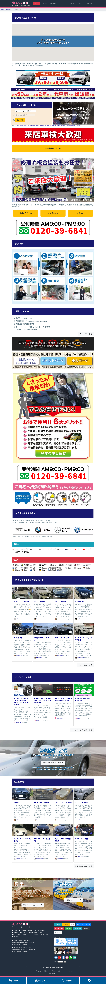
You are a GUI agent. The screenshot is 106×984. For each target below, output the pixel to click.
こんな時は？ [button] (72, 3)
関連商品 (15, 932)
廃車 (72, 924)
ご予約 (13, 981)
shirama (41, 619)
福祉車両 (68, 928)
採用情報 (15, 936)
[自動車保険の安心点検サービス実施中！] (84, 689)
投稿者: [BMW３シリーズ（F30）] (57, 655)
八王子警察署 (68, 125)
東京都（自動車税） (25, 125)
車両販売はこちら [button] (73, 900)
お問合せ (80, 213)
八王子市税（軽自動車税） (61, 125)
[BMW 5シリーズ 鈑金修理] (43, 830)
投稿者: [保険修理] (16, 820)
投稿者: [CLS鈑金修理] (16, 655)
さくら (20, 722)
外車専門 (36, 3)
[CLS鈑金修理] (22, 629)
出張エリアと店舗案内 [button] (85, 3)
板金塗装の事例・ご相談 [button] (53, 763)
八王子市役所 (54, 125)
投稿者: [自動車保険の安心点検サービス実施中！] (77, 718)
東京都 (14, 9)
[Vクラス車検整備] (43, 592)
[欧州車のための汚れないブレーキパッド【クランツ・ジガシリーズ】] (43, 689)
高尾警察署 (73, 125)
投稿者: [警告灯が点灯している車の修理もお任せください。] (57, 718)
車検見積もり (53, 213)
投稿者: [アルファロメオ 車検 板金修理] (16, 858)
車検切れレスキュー (47, 971)
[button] (18, 180)
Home (2, 9)
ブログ (92, 981)
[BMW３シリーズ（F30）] (63, 629)
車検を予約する (26, 213)
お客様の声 (23, 932)
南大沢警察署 (78, 125)
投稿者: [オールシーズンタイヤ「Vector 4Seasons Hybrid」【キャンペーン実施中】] (16, 722)
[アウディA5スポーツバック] (43, 629)
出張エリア (8, 9)
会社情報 (15, 930)
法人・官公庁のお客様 (49, 3)
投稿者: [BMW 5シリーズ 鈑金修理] (36, 858)
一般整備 (58, 924)
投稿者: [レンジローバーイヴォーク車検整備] (77, 657)
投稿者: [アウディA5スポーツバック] (36, 657)
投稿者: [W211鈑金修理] (77, 619)
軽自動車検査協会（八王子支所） (45, 125)
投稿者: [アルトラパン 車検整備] (16, 619)
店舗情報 (25, 944)
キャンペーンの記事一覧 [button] (81, 730)
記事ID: (55, 961)
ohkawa (81, 820)
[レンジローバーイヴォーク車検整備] (84, 629)
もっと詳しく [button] (86, 334)
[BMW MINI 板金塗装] (43, 793)
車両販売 (86, 928)
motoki (20, 619)
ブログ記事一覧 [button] (85, 665)
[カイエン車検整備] (63, 592)
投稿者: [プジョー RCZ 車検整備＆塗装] (57, 858)
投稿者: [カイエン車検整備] (57, 619)
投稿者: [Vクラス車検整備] (36, 619)
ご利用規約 (22, 930)
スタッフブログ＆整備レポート (21, 934)
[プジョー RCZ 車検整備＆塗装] (63, 830)
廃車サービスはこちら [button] (32, 905)
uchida (61, 858)
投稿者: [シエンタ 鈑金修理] (77, 820)
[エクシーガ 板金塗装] (84, 830)
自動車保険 (41, 930)
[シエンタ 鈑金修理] (84, 793)
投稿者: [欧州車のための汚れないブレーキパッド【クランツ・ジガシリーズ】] (36, 720)
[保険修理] (22, 793)
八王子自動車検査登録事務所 (34, 125)
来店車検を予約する (53, 148)
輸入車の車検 (59, 928)
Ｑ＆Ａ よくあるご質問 (35, 932)
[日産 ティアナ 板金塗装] (63, 793)
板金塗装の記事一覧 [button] (83, 866)
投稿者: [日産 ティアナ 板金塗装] (57, 820)
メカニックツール (36, 934)
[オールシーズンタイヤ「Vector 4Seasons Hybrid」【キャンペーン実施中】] (22, 689)
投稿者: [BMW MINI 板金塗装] (36, 820)
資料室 (45, 934)
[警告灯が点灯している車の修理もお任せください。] (63, 689)
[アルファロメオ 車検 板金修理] (22, 830)
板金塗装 (66, 924)
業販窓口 (58, 932)
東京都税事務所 (19, 125)
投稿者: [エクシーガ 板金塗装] (77, 856)
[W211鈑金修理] (84, 592)
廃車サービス (32, 930)
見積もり (39, 981)
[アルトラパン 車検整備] (22, 592)
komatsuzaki (42, 820)
